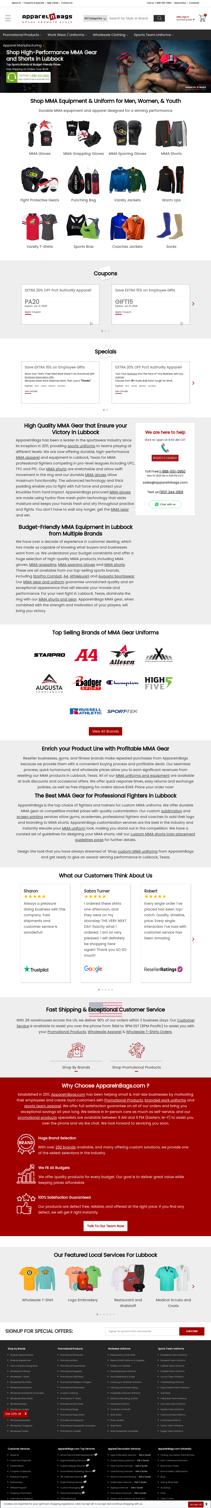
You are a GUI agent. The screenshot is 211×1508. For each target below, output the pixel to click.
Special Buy (180, 2)
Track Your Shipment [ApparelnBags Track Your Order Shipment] (20, 1460)
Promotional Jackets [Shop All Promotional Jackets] (70, 1431)
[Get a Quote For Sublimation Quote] (140, 1482)
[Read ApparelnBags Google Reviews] (105, 923)
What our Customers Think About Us (105, 875)
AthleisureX (79, 576)
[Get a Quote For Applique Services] (137, 1487)
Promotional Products (21, 34)
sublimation (171, 811)
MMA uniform (73, 828)
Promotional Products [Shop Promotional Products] (66, 1031)
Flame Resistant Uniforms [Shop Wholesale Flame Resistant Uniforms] (123, 1371)
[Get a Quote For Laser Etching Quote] (141, 1471)
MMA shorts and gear (58, 599)
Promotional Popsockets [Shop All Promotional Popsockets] (72, 1387)
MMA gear (120, 509)
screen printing (30, 816)
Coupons (105, 273)
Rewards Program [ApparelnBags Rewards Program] (19, 1476)
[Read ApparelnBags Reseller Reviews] (165, 914)
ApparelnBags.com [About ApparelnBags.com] (68, 1094)
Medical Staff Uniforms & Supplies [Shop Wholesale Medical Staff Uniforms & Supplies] (127, 1360)
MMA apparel (28, 457)
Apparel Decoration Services (124, 1448)
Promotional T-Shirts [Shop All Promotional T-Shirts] (70, 1398)
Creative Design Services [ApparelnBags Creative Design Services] (72, 1465)
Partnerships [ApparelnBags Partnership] (16, 1482)
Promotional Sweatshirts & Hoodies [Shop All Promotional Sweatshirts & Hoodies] (77, 1425)
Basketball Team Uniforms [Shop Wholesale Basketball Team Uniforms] (174, 1355)
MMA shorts (56, 469)
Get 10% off (13, 1414)
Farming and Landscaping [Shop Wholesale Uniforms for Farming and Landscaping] (124, 1387)
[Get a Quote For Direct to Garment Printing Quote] (145, 1476)
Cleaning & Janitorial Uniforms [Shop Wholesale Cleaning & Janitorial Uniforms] (125, 1382)
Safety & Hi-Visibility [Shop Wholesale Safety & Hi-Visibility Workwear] (120, 1365)
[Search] (159, 18)
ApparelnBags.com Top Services (76, 1448)
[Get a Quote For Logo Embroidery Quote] (145, 1455)
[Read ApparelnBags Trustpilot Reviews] (45, 911)
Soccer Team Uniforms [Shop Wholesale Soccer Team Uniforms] (172, 1376)
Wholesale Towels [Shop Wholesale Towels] (19, 1431)
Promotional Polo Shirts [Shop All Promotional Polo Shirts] (71, 1403)
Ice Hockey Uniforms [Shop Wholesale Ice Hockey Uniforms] (171, 1420)
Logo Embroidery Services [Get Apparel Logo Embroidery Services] (123, 1455)
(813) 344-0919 (171, 492)
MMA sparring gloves (76, 564)
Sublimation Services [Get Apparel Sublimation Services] (121, 1482)
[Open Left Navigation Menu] (8, 18)
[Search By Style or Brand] (130, 18)
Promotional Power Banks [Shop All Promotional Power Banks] (73, 1365)
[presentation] (192, 1292)
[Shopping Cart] (202, 18)
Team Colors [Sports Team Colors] (167, 1498)
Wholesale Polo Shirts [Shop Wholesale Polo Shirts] (20, 1382)
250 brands (66, 1147)
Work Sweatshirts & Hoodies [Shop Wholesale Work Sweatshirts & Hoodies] (124, 1431)
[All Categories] (95, 18)
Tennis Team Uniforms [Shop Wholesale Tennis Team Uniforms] (172, 1425)
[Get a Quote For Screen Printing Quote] (143, 1460)
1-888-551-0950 (39, 75)
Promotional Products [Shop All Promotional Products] (123, 1100)
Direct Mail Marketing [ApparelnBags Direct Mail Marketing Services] (70, 1493)
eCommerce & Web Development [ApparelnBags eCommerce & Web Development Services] (77, 1455)
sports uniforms (81, 446)
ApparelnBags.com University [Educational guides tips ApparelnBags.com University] (174, 1448)
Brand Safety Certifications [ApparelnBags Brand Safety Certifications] (174, 1471)
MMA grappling (42, 564)
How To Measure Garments (174, 1460)
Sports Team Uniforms (152, 34)
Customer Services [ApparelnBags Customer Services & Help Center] (19, 1448)
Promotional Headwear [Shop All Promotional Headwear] (71, 1420)
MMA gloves (95, 474)
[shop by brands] (76, 1056)
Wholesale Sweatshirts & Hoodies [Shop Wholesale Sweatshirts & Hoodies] (27, 1393)
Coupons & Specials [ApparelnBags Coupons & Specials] (20, 1471)
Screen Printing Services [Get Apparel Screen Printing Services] (122, 1460)
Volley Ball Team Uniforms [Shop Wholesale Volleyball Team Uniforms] (174, 1398)
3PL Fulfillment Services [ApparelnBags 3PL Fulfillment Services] (71, 1476)
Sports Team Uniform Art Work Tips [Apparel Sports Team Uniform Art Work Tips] (127, 1498)
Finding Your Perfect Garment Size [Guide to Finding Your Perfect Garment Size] (177, 1455)
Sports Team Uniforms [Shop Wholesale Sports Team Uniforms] (171, 1348)
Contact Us (67, 2)
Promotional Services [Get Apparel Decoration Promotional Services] (121, 1493)
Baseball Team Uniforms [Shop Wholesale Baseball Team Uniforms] (173, 1360)
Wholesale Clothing (109, 34)
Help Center (52, 2)
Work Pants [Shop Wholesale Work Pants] (115, 1425)
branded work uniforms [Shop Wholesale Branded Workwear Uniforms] (165, 1100)
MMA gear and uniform (43, 582)
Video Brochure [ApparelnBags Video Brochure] (68, 1498)
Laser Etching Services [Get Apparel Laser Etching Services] (121, 1471)
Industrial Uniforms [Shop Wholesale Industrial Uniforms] (120, 1403)
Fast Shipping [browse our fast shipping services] (63, 1009)
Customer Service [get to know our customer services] (142, 1009)
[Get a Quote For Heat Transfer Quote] (141, 1465)
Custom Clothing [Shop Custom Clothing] (69, 1393)
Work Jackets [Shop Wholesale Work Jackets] (117, 1420)
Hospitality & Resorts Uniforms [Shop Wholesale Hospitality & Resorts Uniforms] (125, 1393)
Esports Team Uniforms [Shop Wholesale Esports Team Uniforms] (172, 1409)
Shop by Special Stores (21, 1355)
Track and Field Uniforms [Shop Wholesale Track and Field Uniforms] (173, 1414)
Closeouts (194, 2)
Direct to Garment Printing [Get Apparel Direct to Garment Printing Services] (123, 1476)
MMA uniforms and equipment (143, 775)
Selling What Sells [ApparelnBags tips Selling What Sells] (169, 1482)
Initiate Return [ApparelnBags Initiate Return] (17, 1465)
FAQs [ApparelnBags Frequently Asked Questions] (163, 1493)
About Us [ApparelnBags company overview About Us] (14, 1455)
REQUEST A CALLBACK (165, 458)
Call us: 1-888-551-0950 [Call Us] (159, 2)
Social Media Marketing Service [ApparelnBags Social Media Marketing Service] (76, 1471)
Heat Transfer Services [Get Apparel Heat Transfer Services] (121, 1465)
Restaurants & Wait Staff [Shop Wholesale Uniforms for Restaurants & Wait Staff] (122, 1355)
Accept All (196, 1504)
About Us (16, 2)
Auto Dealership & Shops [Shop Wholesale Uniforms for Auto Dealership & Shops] (122, 1376)
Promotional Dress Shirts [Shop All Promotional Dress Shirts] (72, 1414)
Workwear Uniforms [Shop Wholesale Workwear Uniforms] (119, 1348)
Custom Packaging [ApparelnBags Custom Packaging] (70, 1487)
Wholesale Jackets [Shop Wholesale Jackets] (19, 1409)
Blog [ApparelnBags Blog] (163, 1476)
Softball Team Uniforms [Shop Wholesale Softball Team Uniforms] (172, 1365)
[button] (99, 989)
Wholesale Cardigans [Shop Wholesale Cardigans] (21, 1425)
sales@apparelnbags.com (165, 482)
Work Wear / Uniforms (66, 34)
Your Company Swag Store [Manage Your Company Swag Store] (24, 1365)
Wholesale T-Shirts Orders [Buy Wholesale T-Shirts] (149, 1031)
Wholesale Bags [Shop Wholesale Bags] (18, 1403)
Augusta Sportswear (116, 576)
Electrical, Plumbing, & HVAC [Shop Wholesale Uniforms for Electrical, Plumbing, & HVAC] (124, 1398)
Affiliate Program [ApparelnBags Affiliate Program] (18, 1487)
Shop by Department (20, 1360)
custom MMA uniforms (138, 851)
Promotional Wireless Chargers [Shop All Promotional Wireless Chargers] (75, 1382)
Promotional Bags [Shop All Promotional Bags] (69, 1409)
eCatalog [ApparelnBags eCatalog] (165, 1487)
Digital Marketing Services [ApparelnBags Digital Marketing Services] (73, 1460)
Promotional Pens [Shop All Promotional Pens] (69, 1360)
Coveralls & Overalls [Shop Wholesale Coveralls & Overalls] (120, 1409)
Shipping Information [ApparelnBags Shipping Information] (21, 1493)
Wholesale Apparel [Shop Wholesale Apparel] (104, 1031)
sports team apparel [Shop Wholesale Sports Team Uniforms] (42, 1106)
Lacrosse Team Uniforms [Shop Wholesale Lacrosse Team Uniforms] (173, 1403)
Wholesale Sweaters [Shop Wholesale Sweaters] (20, 1420)
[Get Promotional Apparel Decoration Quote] (140, 1493)
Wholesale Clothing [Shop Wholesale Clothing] (20, 1371)
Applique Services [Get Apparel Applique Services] (119, 1487)
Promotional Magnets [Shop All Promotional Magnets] (71, 1371)
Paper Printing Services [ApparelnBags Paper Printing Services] (71, 1482)
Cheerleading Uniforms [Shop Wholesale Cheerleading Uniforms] (172, 1382)
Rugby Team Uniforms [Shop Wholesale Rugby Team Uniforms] (172, 1431)
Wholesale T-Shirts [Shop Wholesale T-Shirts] (19, 1376)
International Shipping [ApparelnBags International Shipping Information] (21, 1498)
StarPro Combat (47, 576)
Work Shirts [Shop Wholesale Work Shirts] (115, 1414)
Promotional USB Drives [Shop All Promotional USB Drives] (71, 1376)
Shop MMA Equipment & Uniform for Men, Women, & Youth (105, 101)
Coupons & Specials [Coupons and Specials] (34, 2)
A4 (65, 576)
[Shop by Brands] (16, 1348)
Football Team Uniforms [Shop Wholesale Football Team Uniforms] (173, 1371)
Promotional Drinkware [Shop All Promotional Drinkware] (71, 1355)
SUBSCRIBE (192, 1331)
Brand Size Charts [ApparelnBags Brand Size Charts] (170, 1465)
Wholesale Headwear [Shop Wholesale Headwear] (21, 1387)
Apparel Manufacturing (22, 45)
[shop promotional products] (136, 1056)
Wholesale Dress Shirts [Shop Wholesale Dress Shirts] (21, 1398)
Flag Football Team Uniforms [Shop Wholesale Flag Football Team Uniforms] (175, 1387)
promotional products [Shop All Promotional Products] (37, 1117)
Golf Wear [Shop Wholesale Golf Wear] (165, 1393)
